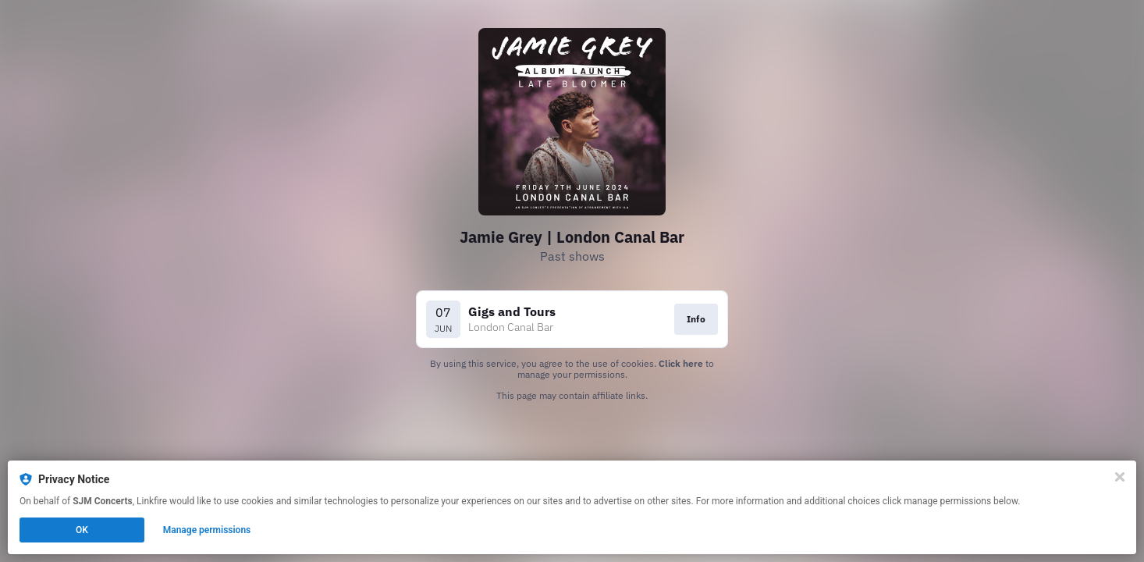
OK (82, 530)
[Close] (1119, 476)
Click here (681, 363)
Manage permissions (207, 530)
